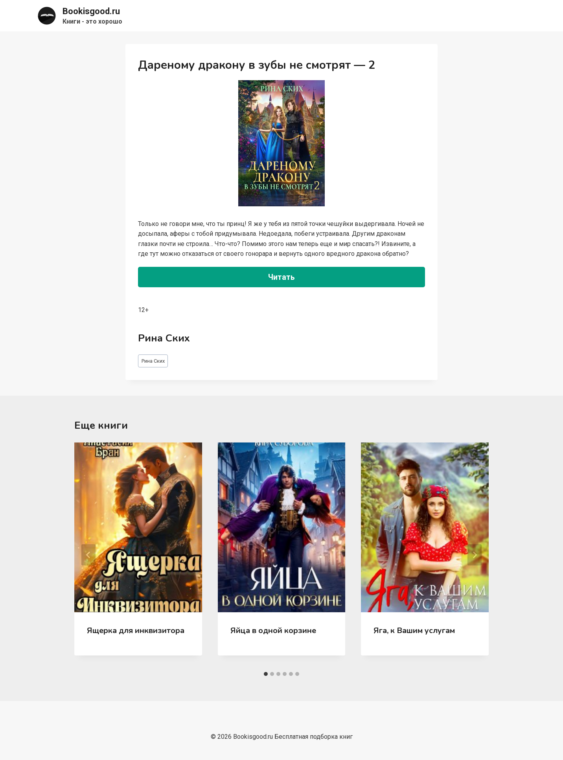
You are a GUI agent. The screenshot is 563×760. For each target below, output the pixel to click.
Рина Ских (153, 361)
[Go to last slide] (88, 554)
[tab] (266, 674)
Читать (281, 277)
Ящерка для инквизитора (135, 630)
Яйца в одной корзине (273, 630)
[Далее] (474, 554)
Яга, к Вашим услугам (414, 630)
